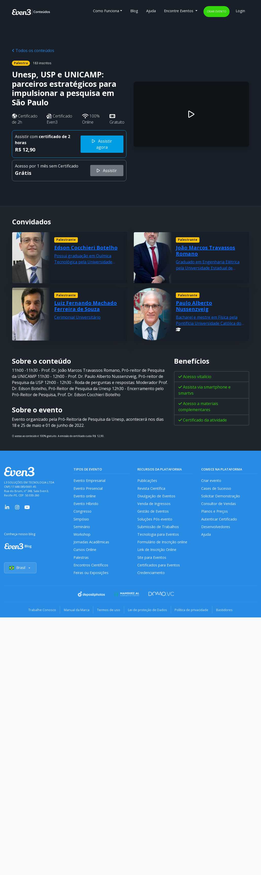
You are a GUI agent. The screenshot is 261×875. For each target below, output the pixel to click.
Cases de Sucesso (216, 488)
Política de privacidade (192, 611)
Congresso (82, 511)
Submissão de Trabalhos (158, 527)
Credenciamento (151, 573)
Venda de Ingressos (154, 503)
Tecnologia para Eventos (158, 534)
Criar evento (216, 11)
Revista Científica (151, 488)
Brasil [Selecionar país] (20, 568)
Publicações (147, 480)
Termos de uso (108, 611)
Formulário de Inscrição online (162, 542)
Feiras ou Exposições (91, 573)
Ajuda (151, 10)
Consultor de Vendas (218, 503)
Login (240, 10)
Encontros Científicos (91, 566)
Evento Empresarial (89, 480)
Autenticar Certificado (219, 519)
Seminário (81, 527)
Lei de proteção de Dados (147, 611)
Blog (134, 10)
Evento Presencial (88, 488)
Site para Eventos (152, 558)
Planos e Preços (214, 511)
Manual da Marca (75, 611)
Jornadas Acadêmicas (91, 542)
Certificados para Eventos (158, 566)
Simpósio (81, 519)
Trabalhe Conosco (40, 611)
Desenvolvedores (215, 527)
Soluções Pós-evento (155, 519)
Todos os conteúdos (33, 50)
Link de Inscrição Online (156, 550)
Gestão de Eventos (153, 511)
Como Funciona (106, 10)
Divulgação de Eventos (156, 496)
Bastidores (226, 611)
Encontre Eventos (179, 10)
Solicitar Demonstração (220, 496)
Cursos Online (84, 550)
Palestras (81, 558)
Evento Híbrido (86, 503)
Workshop (81, 534)
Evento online (84, 496)
